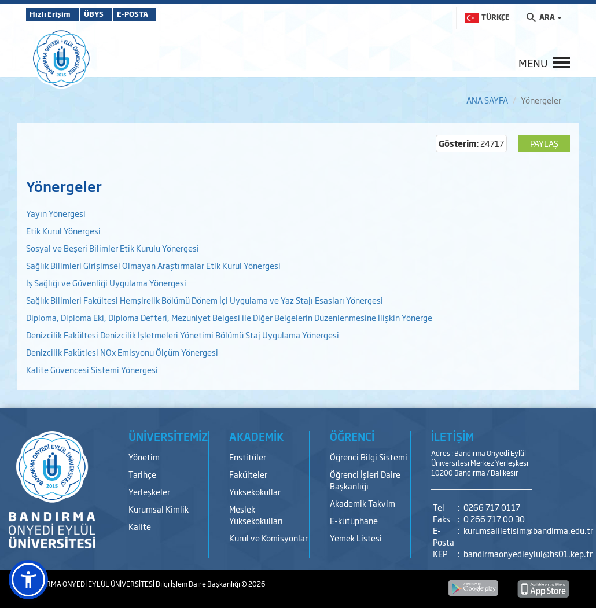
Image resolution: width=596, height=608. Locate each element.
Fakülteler (248, 474)
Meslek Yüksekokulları (256, 514)
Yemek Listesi (356, 538)
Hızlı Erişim (54, 14)
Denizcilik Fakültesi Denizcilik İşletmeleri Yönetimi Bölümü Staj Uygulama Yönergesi (182, 335)
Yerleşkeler (149, 491)
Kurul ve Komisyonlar (268, 538)
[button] (28, 579)
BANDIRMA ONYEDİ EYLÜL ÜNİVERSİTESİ (91, 583)
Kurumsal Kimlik (158, 509)
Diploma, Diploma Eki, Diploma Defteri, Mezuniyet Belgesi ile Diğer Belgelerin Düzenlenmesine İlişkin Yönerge (229, 317)
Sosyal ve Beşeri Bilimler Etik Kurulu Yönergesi (112, 248)
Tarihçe (142, 474)
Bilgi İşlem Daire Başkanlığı (198, 583)
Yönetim (144, 457)
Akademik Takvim (362, 503)
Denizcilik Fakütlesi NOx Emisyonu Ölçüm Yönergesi (123, 352)
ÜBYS (111, 14)
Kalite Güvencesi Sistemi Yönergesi (93, 369)
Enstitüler (247, 457)
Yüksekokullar (255, 491)
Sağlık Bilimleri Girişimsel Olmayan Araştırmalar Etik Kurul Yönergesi (153, 265)
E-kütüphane (354, 520)
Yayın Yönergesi (56, 213)
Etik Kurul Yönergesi (63, 230)
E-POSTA (165, 14)
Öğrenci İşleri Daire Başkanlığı (365, 480)
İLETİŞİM (452, 436)
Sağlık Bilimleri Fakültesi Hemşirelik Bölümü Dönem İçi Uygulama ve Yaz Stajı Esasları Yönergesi (205, 300)
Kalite (139, 526)
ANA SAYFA (487, 100)
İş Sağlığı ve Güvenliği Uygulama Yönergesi (107, 283)
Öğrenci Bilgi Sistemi (368, 457)
